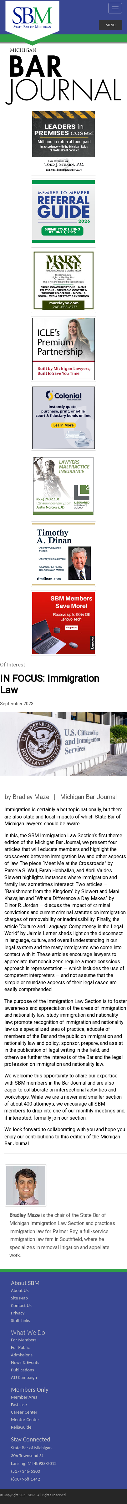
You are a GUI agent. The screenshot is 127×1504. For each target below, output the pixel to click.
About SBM (25, 1283)
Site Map (19, 1298)
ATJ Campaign (24, 1377)
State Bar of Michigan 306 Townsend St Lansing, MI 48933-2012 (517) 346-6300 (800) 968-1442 (34, 1463)
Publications (22, 1370)
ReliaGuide (21, 1427)
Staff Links (20, 1320)
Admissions (22, 1355)
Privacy (17, 1313)
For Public (20, 1347)
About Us (19, 1290)
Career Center (24, 1412)
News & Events (25, 1362)
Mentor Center (25, 1419)
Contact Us (21, 1305)
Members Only (29, 1389)
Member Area (24, 1397)
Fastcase (19, 1404)
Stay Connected (30, 1439)
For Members (24, 1340)
